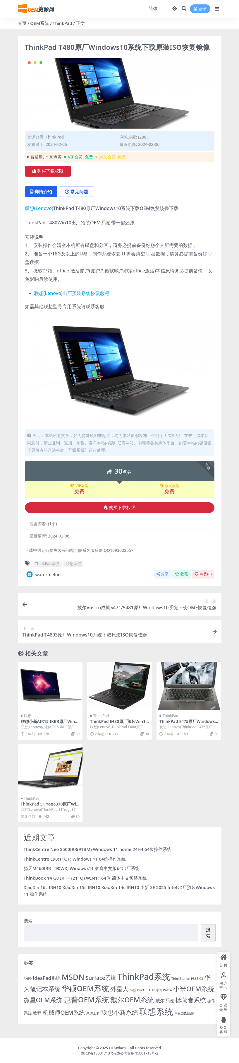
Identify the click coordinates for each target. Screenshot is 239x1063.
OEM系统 (39, 23)
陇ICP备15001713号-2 (99, 1053)
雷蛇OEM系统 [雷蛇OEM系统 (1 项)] (184, 1013)
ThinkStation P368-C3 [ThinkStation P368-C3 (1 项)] (187, 979)
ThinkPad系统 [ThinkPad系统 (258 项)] (143, 976)
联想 (27, 715)
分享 (162, 574)
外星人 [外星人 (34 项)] (119, 989)
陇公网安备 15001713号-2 (137, 1053)
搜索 (28, 921)
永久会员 (169, 486)
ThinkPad (62, 23)
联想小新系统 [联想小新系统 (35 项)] (119, 1012)
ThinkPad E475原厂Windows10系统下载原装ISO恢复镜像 (188, 724)
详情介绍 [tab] (41, 191)
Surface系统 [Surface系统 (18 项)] (100, 977)
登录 (200, 9)
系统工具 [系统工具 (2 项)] (93, 1013)
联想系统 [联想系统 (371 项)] (156, 1011)
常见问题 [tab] (76, 191)
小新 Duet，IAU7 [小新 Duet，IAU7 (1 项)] (142, 990)
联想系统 (73, 563)
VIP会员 (79, 486)
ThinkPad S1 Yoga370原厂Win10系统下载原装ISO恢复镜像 (50, 806)
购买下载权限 (47, 171)
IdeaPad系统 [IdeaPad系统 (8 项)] (47, 978)
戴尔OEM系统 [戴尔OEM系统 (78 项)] (132, 999)
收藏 (181, 574)
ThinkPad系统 (47, 563)
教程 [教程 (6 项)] (37, 1013)
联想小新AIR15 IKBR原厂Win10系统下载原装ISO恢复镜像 (49, 724)
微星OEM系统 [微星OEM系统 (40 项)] (43, 1000)
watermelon (43, 574)
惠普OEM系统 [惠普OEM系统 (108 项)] (86, 999)
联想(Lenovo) (39, 208)
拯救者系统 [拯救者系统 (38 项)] (190, 1000)
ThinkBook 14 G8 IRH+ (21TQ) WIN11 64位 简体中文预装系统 (85, 878)
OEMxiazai (118, 1047)
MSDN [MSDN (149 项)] (73, 977)
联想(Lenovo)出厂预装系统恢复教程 (71, 293)
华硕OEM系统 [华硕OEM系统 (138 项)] (85, 988)
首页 (22, 23)
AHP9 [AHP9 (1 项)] (28, 979)
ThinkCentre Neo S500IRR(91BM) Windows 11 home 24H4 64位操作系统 (98, 849)
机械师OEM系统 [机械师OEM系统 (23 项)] (64, 1012)
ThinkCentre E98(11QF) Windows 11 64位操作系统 (75, 859)
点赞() (203, 574)
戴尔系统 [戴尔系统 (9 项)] (164, 1000)
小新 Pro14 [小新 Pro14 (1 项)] (164, 990)
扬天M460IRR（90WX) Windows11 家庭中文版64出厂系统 (82, 868)
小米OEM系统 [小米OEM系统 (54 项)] (194, 988)
